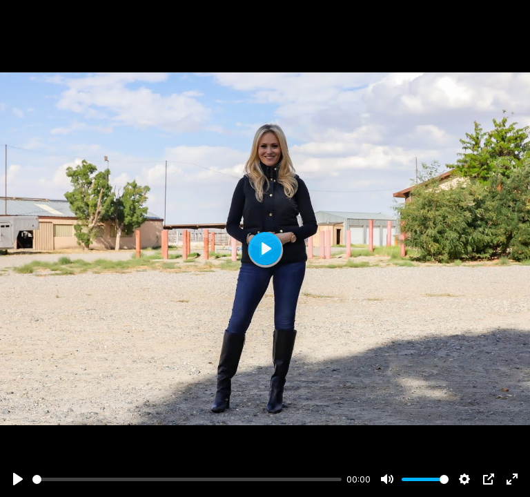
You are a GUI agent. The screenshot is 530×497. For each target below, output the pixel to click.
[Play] (18, 479)
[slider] (187, 479)
